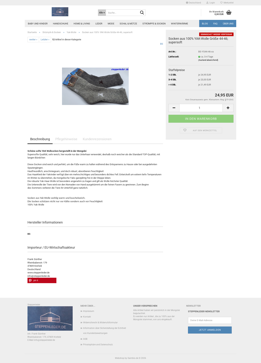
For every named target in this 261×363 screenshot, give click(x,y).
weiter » (33, 39)
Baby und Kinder (38, 23)
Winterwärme (179, 23)
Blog (205, 23)
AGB (85, 339)
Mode (111, 23)
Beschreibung (40, 139)
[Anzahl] (201, 108)
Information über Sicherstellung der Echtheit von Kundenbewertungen (104, 330)
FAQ (215, 23)
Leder (98, 23)
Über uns (228, 23)
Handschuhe (60, 23)
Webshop (119, 358)
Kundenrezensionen (97, 139)
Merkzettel (227, 2)
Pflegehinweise (66, 139)
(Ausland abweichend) (208, 60)
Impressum (88, 311)
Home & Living (82, 23)
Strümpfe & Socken (154, 23)
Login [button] (210, 2)
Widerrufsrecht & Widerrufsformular (100, 322)
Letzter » (45, 39)
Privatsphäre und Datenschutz (98, 344)
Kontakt (87, 316)
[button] (193, 2)
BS (161, 43)
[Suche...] (102, 12)
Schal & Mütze (128, 23)
